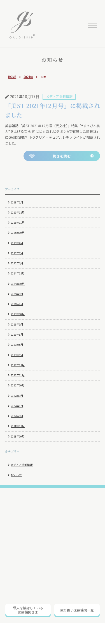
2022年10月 (18, 385)
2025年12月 (18, 212)
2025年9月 (17, 243)
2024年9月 (17, 294)
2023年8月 (17, 334)
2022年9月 (17, 396)
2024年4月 (17, 304)
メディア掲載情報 (22, 465)
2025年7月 (17, 253)
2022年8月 (17, 406)
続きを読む (62, 156)
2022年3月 (17, 416)
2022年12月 (18, 365)
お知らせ (16, 475)
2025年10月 (18, 233)
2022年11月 (18, 375)
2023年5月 (17, 345)
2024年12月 (18, 273)
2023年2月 (17, 355)
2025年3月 (17, 263)
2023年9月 (17, 324)
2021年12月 (18, 426)
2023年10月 (18, 314)
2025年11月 (18, 223)
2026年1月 (17, 202)
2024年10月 (18, 284)
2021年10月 (18, 436)
